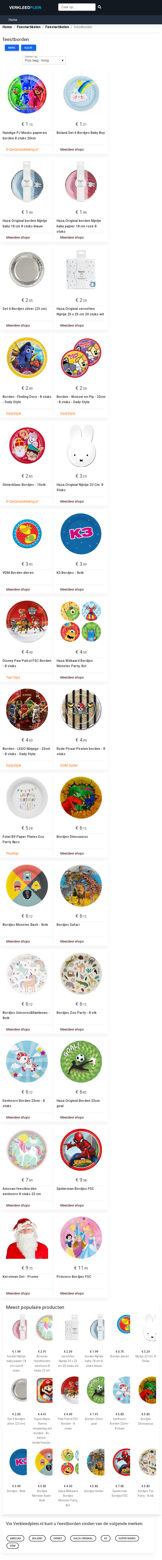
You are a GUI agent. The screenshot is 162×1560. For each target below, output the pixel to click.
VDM (12, 1545)
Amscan (15, 1538)
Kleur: (28, 47)
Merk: (12, 47)
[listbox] (44, 60)
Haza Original (83, 1538)
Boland (37, 1538)
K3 (105, 1538)
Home (12, 20)
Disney (58, 1538)
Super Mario (127, 1538)
